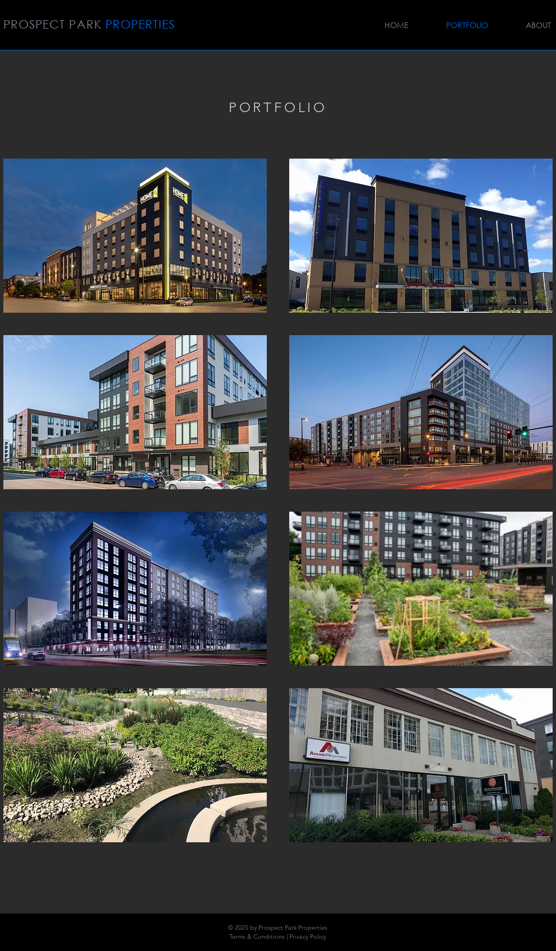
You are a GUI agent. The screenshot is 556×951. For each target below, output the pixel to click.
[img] (135, 236)
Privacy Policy (307, 936)
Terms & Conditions (257, 936)
